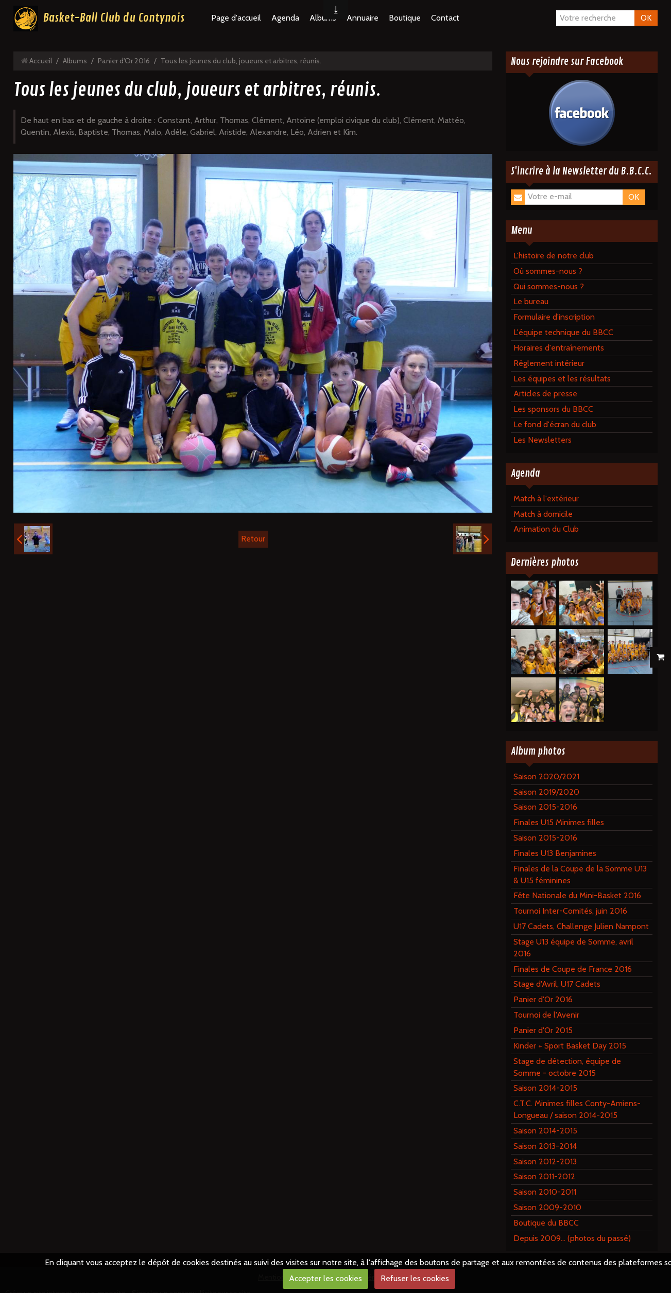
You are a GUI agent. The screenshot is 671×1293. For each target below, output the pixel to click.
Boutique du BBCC (546, 1223)
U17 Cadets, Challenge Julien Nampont (581, 926)
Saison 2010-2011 (544, 1192)
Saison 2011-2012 (544, 1176)
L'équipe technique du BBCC (563, 332)
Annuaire (362, 18)
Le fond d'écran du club (554, 424)
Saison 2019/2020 (546, 792)
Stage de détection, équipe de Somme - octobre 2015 (567, 1067)
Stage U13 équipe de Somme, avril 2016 (573, 947)
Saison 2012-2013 (545, 1161)
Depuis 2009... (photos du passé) (572, 1238)
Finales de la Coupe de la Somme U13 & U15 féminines (580, 874)
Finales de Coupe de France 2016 (572, 969)
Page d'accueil (236, 18)
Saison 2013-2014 (545, 1146)
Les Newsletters (542, 440)
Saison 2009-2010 (547, 1207)
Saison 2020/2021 (546, 776)
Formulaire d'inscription (554, 317)
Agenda (285, 18)
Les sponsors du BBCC (553, 409)
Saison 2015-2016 (545, 807)
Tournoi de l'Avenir (546, 1015)
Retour (253, 539)
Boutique (405, 18)
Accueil (40, 60)
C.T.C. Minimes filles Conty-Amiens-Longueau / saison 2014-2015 (577, 1109)
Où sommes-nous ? (547, 271)
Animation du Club (546, 529)
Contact (445, 18)
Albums (75, 60)
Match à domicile (543, 514)
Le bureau (530, 301)
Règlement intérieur (548, 363)
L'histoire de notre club (553, 255)
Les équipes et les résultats (562, 378)
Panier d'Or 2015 (543, 1030)
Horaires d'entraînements (558, 348)
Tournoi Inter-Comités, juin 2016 (570, 911)
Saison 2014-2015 (545, 1088)
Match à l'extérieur (546, 498)
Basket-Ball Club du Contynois (113, 18)
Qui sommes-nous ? (548, 286)
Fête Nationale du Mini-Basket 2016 (577, 895)
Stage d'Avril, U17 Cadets (556, 984)
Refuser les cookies (415, 1278)
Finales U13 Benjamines (554, 853)
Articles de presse (545, 393)
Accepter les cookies (325, 1278)
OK (646, 18)
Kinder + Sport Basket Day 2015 (569, 1046)
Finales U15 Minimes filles (558, 822)
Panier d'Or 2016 (124, 60)
